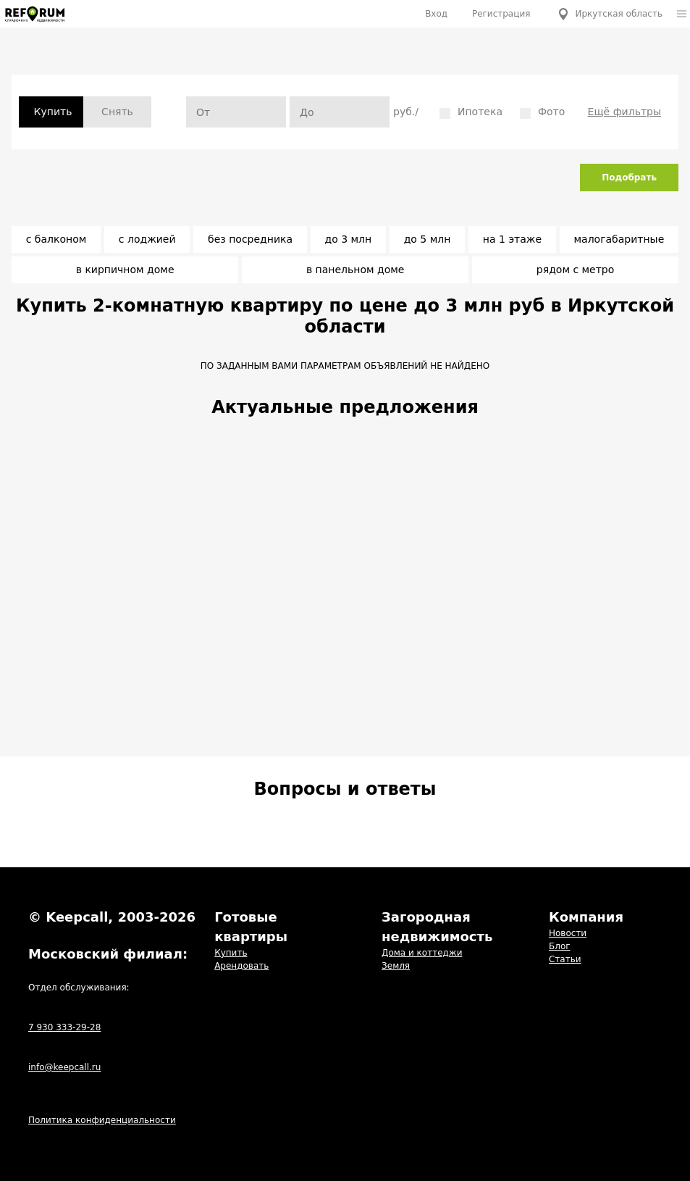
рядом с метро (576, 269)
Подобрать (629, 177)
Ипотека (470, 112)
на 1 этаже (512, 239)
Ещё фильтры (624, 111)
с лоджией (147, 239)
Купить (230, 953)
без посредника (250, 239)
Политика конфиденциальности (102, 1120)
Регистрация (501, 14)
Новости (567, 933)
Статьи (565, 959)
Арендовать (241, 966)
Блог (560, 946)
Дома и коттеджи (422, 953)
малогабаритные (618, 239)
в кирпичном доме (125, 269)
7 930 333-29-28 (64, 1027)
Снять (117, 111)
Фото (542, 112)
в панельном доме (355, 269)
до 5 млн (427, 239)
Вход (436, 14)
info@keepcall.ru (64, 1067)
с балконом (56, 239)
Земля (396, 966)
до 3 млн (348, 239)
